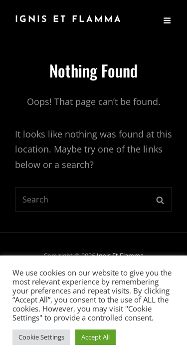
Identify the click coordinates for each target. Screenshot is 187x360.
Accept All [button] (95, 337)
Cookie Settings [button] (41, 337)
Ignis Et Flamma (68, 19)
